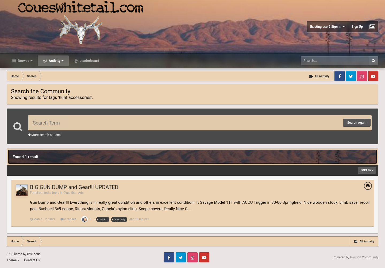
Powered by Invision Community (355, 257)
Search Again (356, 123)
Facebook (339, 76)
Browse (24, 61)
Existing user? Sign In (327, 27)
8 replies (68, 219)
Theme (13, 260)
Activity (56, 61)
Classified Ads (73, 193)
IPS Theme (14, 254)
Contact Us (32, 260)
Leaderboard (89, 61)
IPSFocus (33, 254)
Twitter (351, 76)
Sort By (367, 170)
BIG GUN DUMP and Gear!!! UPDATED (74, 187)
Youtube (373, 76)
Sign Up (357, 27)
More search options (44, 135)
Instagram (362, 76)
